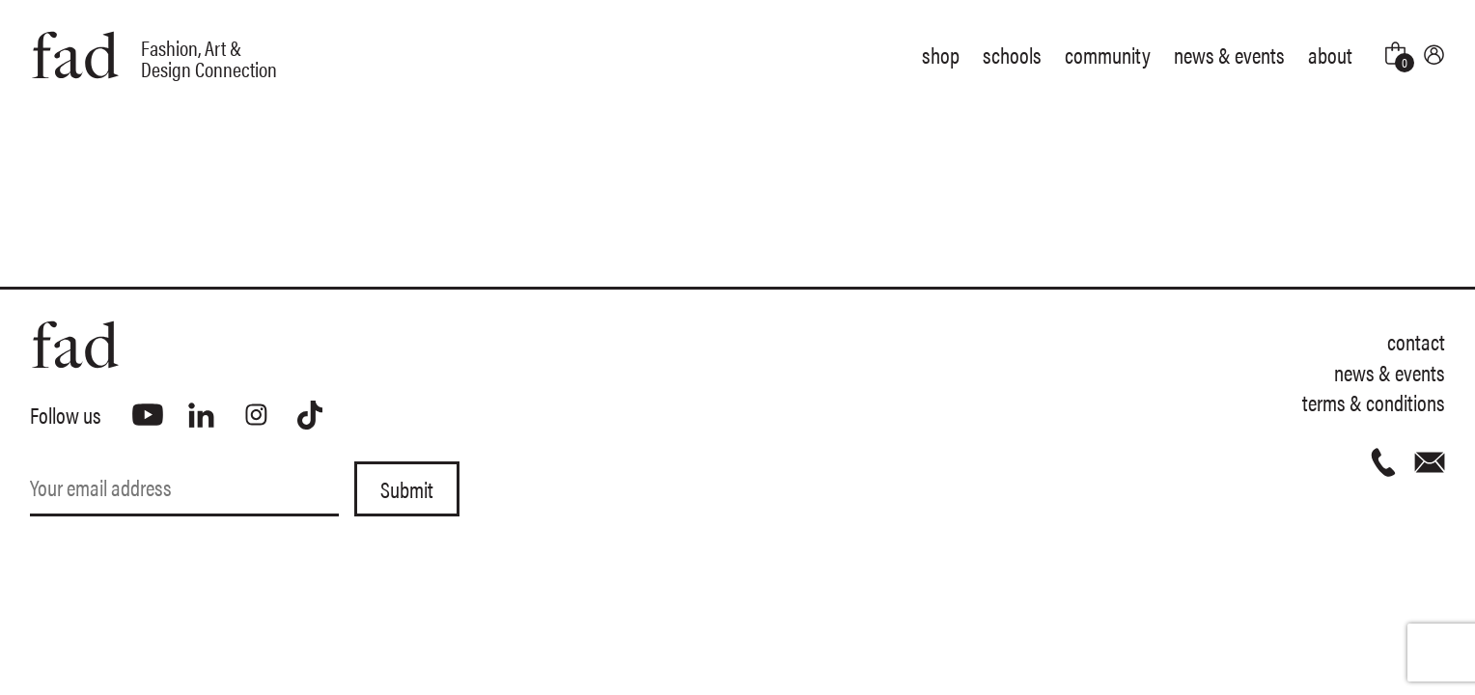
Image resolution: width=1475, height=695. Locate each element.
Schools (1012, 54)
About (1330, 54)
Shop (941, 54)
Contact (1416, 341)
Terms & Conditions (1373, 402)
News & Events (1229, 54)
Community (1108, 54)
